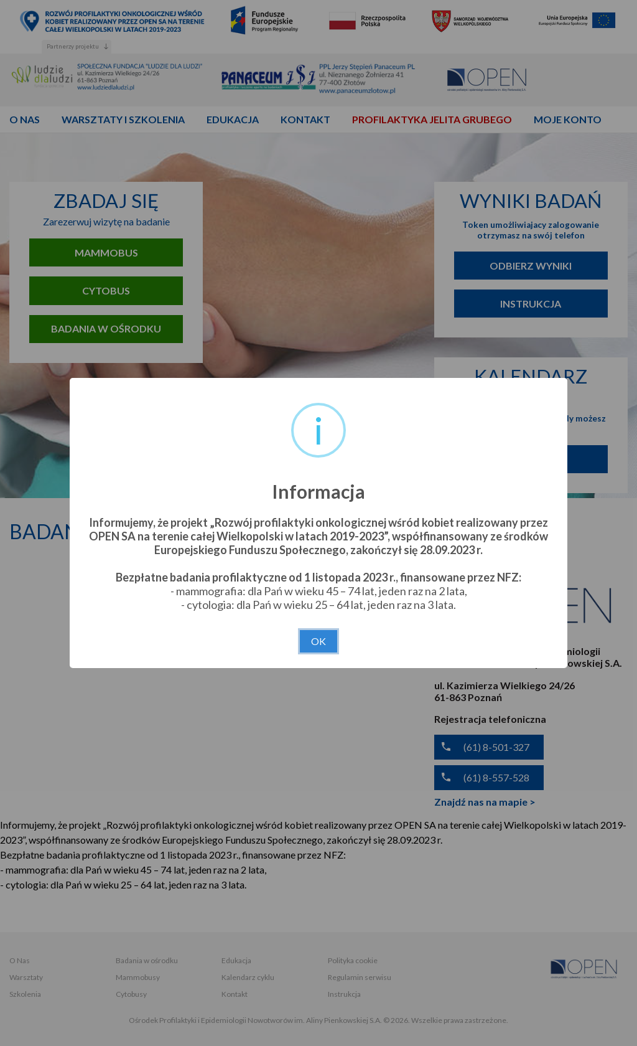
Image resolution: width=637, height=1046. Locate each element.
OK (318, 641)
